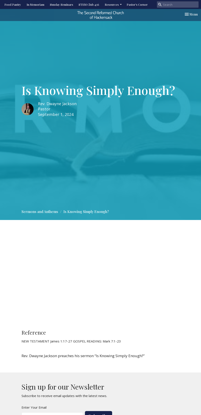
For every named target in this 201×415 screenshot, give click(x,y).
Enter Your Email (34, 407)
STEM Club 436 (89, 4)
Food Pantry (12, 4)
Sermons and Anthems (40, 211)
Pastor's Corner (137, 4)
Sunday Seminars (61, 4)
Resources (113, 4)
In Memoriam (35, 4)
